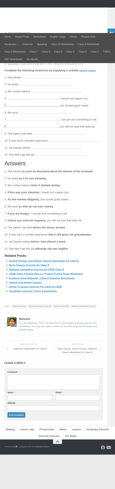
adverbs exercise (19, 341)
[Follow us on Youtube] (108, 482)
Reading (10, 464)
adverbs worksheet (61, 341)
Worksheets (39, 36)
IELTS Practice (86, 360)
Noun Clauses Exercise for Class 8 (31, 299)
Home (7, 36)
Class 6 (46, 51)
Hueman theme (42, 481)
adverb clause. (88, 104)
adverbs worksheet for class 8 (84, 341)
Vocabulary (10, 44)
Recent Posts (22, 36)
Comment (13, 406)
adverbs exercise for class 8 (40, 341)
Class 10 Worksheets (62, 44)
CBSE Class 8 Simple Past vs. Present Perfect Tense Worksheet (50, 308)
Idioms (73, 36)
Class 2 (95, 51)
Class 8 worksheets (18, 67)
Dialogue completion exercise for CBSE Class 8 (39, 303)
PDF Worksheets (13, 59)
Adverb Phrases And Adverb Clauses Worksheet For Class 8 (47, 295)
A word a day (27, 464)
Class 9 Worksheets (88, 44)
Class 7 (34, 51)
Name (11, 427)
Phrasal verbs (88, 36)
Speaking (42, 44)
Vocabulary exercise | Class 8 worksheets (35, 325)
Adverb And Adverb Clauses (27, 316)
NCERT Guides (26, 364)
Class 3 (82, 51)
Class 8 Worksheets (15, 51)
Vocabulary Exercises (97, 464)
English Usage (58, 36)
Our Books (32, 59)
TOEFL (107, 51)
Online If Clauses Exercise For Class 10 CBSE (38, 321)
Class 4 (70, 51)
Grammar (28, 44)
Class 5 (58, 51)
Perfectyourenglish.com (39, 10)
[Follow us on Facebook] (103, 482)
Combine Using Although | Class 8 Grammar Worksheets (45, 312)
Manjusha (13, 99)
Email (59, 427)
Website (11, 437)
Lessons (76, 464)
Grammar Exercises (49, 470)
